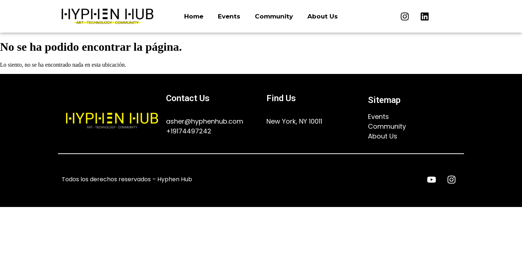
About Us (322, 16)
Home (193, 16)
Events (229, 16)
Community (274, 16)
